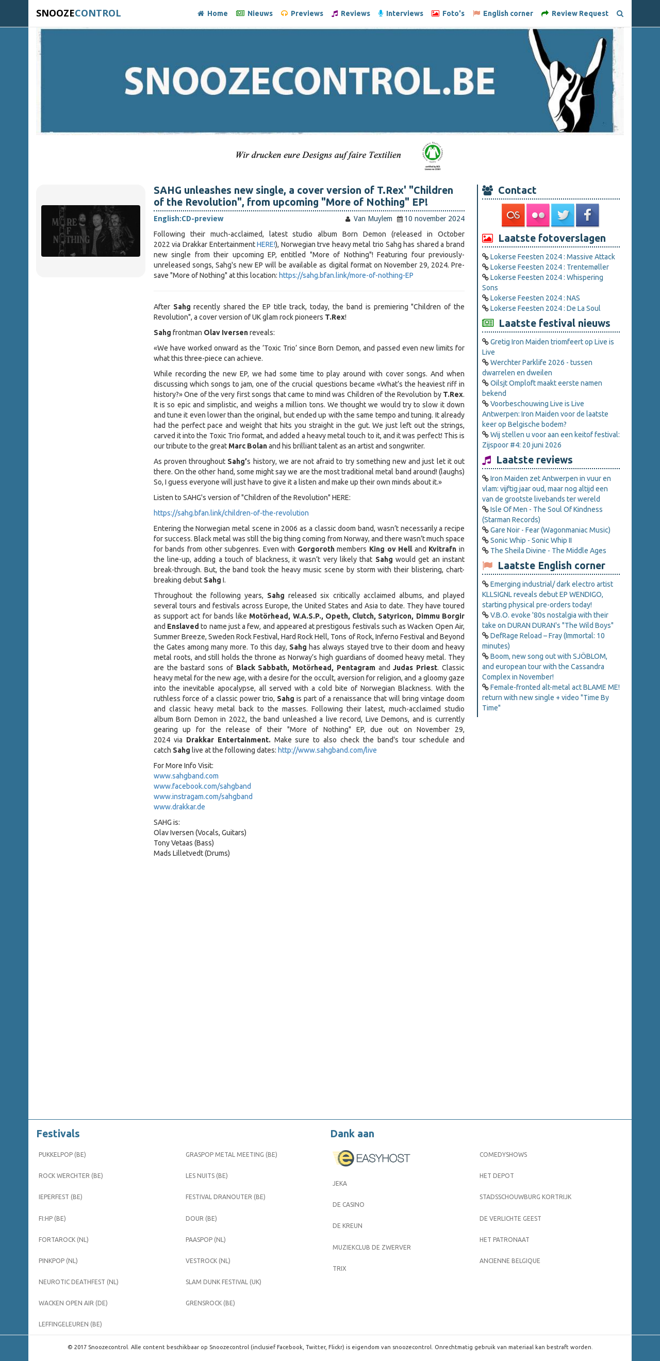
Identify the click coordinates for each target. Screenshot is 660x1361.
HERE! (266, 244)
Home (212, 13)
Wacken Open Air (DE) (73, 1303)
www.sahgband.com (186, 776)
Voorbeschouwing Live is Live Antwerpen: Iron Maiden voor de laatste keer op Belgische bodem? (545, 414)
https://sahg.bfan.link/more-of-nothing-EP (346, 275)
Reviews (351, 13)
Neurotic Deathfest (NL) (79, 1282)
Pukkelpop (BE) (62, 1154)
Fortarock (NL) (64, 1239)
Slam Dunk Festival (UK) (223, 1282)
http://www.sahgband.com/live (327, 750)
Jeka (340, 1183)
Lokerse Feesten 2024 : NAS (535, 298)
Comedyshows (503, 1154)
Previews (302, 13)
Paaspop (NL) (206, 1239)
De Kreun (347, 1225)
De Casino (349, 1204)
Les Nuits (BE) (207, 1175)
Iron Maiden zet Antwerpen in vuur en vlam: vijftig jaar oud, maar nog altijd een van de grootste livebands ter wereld (546, 488)
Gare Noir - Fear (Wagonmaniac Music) (550, 530)
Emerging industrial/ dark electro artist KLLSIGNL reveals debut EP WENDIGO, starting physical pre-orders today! (547, 594)
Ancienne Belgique (510, 1260)
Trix (339, 1268)
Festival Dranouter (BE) (226, 1196)
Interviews (400, 13)
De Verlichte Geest (510, 1218)
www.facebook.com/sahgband (202, 786)
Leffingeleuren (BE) (70, 1324)
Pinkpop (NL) (58, 1260)
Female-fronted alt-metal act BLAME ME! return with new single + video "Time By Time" (551, 697)
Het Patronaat (505, 1239)
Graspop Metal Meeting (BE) (231, 1154)
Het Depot (497, 1175)
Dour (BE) (201, 1218)
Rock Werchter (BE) (71, 1175)
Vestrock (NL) (208, 1260)
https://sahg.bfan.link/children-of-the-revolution (231, 513)
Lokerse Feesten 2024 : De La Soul (545, 308)
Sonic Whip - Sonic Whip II (531, 540)
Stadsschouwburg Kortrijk (525, 1196)
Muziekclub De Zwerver (372, 1247)
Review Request (574, 13)
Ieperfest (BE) (60, 1196)
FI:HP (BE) (52, 1218)
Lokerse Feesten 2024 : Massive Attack (552, 257)
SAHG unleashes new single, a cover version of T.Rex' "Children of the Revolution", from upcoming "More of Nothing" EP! (303, 196)
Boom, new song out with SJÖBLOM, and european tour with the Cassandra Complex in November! (544, 666)
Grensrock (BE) (210, 1303)
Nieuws (254, 13)
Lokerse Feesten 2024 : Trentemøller (549, 267)
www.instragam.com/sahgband (203, 796)
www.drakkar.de (179, 807)
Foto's (448, 13)
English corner (503, 13)
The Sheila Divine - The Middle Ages (548, 550)
